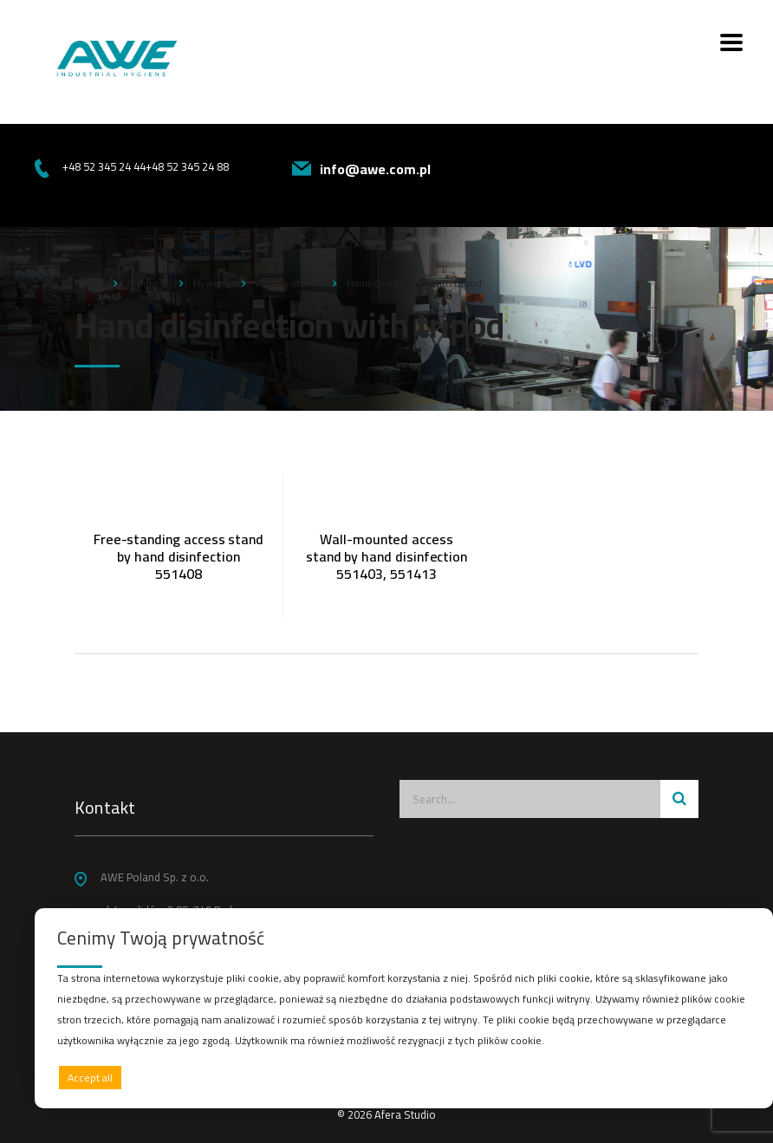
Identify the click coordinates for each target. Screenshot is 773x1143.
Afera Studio (405, 1114)
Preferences (713, 1077)
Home (89, 283)
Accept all (90, 1078)
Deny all (400, 1078)
